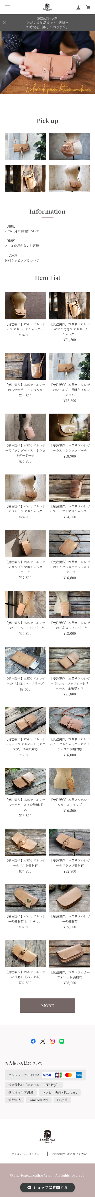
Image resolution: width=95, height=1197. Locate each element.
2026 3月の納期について (22, 231)
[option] (47, 62)
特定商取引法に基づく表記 (70, 1154)
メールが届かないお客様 (22, 245)
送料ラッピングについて (22, 260)
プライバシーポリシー (25, 1154)
